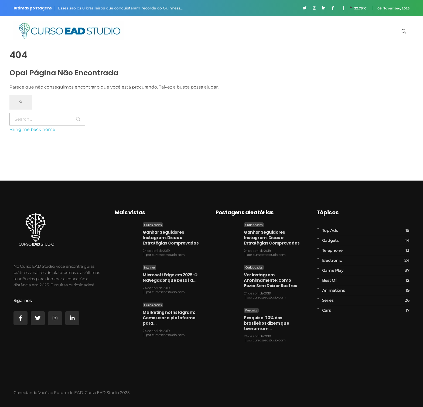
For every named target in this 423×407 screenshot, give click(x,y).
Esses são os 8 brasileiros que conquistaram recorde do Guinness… (120, 8)
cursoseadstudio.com (168, 255)
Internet (149, 267)
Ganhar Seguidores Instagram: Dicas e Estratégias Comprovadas (171, 237)
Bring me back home (32, 129)
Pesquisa (251, 310)
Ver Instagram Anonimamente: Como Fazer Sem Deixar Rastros (270, 280)
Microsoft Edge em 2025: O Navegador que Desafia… (170, 277)
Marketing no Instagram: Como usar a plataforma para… (169, 318)
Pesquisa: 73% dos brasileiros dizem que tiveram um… (266, 323)
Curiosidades (152, 225)
